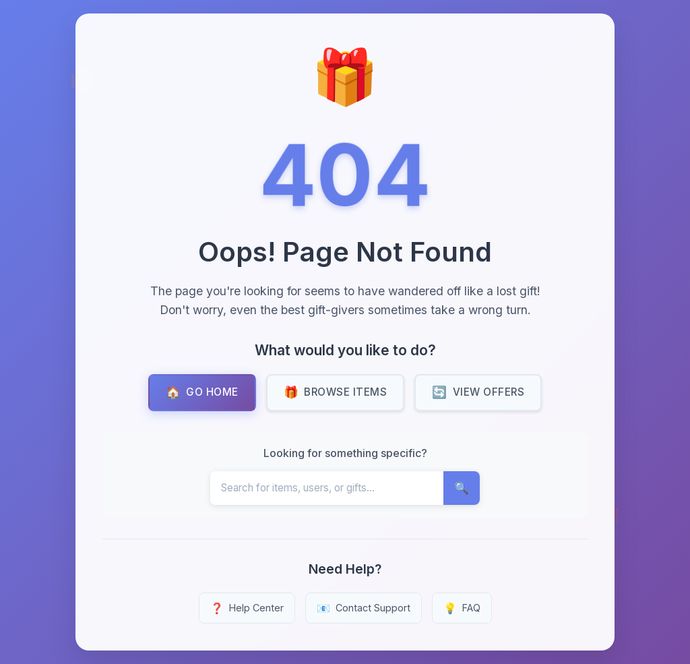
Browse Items (335, 392)
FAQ (461, 608)
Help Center (247, 608)
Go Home (202, 392)
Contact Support (363, 608)
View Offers (478, 392)
